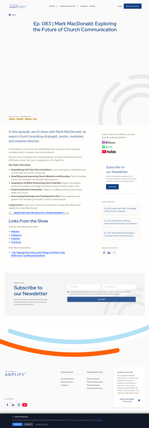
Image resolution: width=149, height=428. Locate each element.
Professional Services (95, 388)
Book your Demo (67, 382)
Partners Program (93, 385)
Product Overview (67, 379)
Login (120, 6)
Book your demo (132, 6)
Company (83, 6)
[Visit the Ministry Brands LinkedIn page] (13, 404)
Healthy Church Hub (68, 6)
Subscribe (112, 187)
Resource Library (93, 379)
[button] (53, 6)
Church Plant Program (95, 382)
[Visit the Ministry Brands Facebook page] (7, 404)
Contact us (65, 385)
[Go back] (12, 14)
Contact (92, 6)
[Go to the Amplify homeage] (17, 6)
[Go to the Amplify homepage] (15, 373)
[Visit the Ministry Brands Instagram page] (18, 404)
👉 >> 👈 (39, 212)
